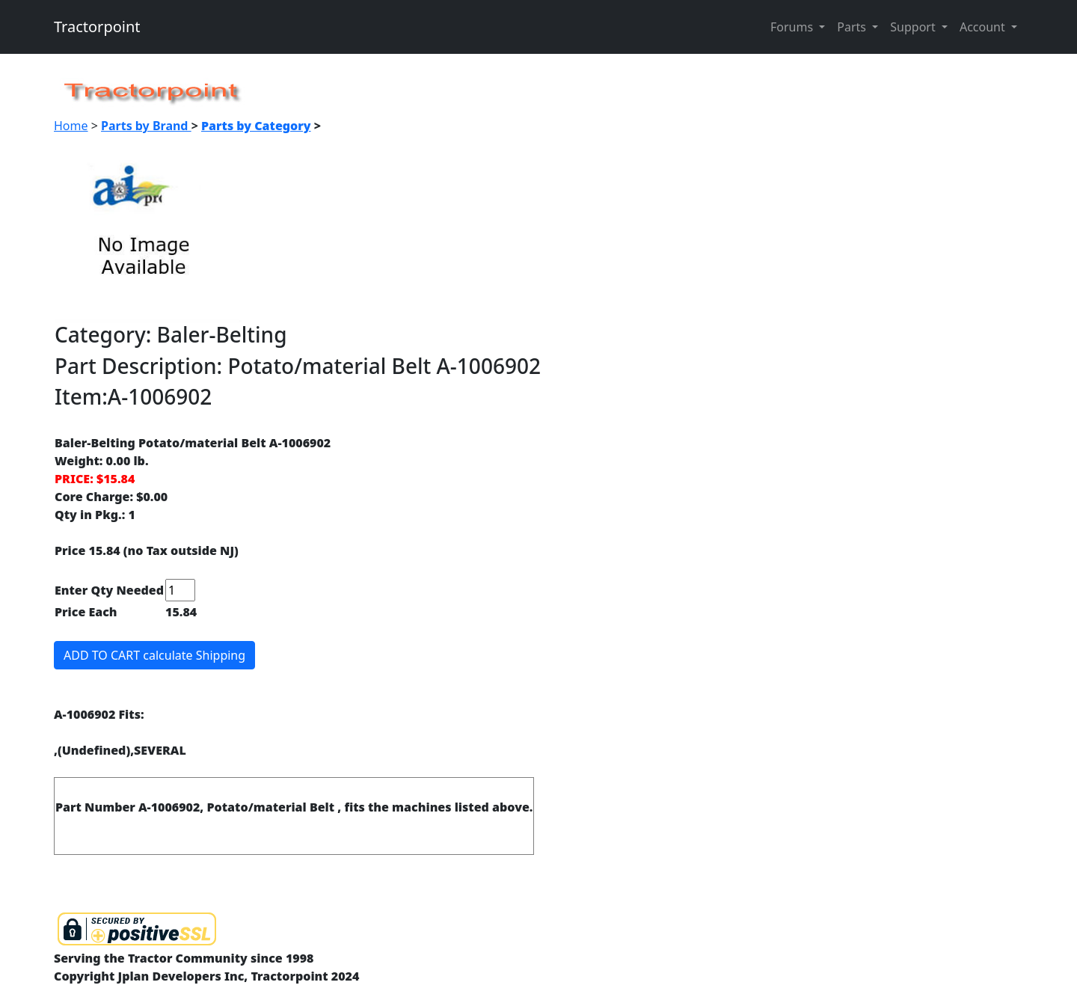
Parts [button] (853, 27)
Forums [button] (793, 27)
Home (71, 125)
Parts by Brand (146, 125)
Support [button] (914, 27)
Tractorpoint (97, 26)
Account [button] (984, 27)
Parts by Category (256, 125)
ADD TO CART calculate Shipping (154, 655)
